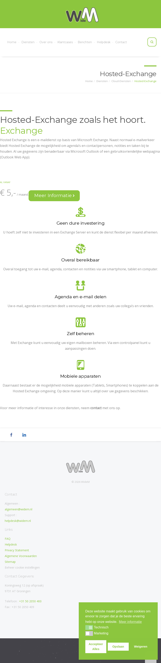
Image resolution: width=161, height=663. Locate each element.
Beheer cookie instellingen (22, 567)
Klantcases (65, 42)
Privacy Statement (17, 550)
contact (96, 408)
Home (11, 42)
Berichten (85, 42)
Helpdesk (103, 42)
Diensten (28, 42)
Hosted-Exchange (145, 81)
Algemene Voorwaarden (21, 556)
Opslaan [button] (118, 646)
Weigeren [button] (140, 646)
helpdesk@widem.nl (18, 521)
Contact (121, 42)
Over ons (45, 42)
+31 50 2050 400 (30, 601)
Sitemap (10, 562)
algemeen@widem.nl (18, 509)
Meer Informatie (54, 195)
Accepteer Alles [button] (96, 646)
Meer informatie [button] (130, 622)
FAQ (7, 539)
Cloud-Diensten (121, 81)
